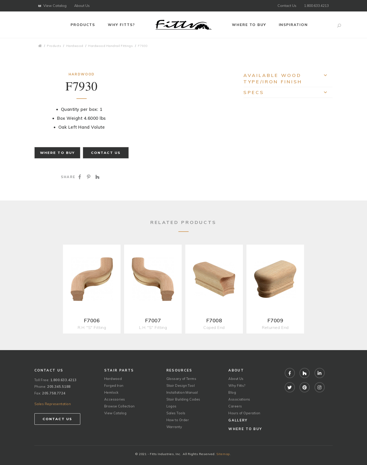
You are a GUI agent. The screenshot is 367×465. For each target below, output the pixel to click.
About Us (82, 5)
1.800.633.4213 (316, 5)
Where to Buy (249, 24)
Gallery (237, 420)
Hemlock (111, 392)
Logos (171, 406)
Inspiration (293, 24)
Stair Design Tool (180, 385)
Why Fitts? (121, 24)
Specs (288, 93)
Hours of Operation (244, 413)
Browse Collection (119, 406)
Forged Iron (114, 385)
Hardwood (74, 46)
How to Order (177, 420)
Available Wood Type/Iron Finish (288, 78)
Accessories (114, 399)
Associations (239, 399)
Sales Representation (52, 404)
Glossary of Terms (181, 379)
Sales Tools (176, 413)
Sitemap (223, 454)
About (236, 370)
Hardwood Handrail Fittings (110, 46)
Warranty (174, 427)
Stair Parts (119, 370)
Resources (179, 370)
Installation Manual (182, 392)
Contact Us (287, 5)
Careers (235, 406)
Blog (232, 392)
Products (83, 24)
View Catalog (52, 5)
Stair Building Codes (183, 399)
